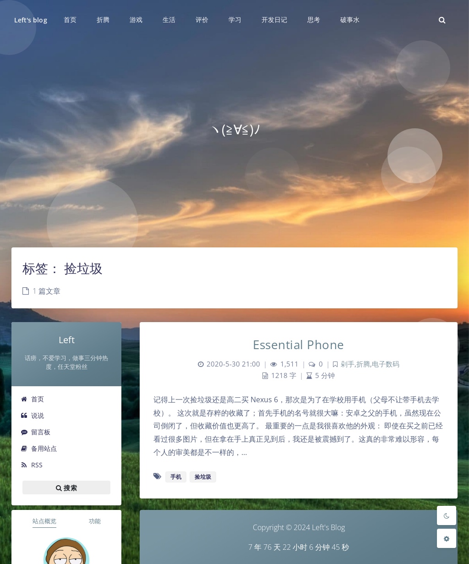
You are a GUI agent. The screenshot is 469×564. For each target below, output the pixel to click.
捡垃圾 (203, 477)
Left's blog (30, 20)
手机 (175, 477)
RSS (32, 464)
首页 (32, 398)
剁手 (347, 364)
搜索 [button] (66, 487)
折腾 (363, 364)
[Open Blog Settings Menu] (446, 538)
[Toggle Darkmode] (446, 515)
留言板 (35, 431)
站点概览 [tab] (44, 521)
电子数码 (385, 364)
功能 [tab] (95, 521)
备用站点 (39, 448)
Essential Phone (298, 344)
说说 (32, 415)
